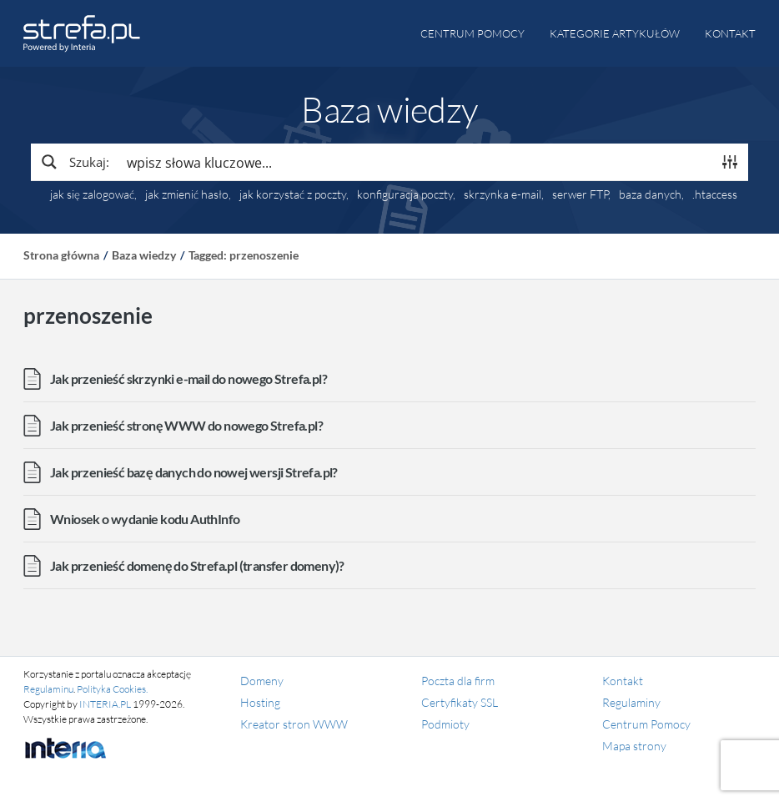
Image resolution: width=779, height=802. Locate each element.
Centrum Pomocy (646, 724)
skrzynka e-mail (502, 194)
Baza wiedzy (144, 255)
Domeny (262, 680)
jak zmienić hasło (187, 194)
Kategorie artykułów (615, 33)
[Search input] (415, 162)
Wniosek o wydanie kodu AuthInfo (144, 519)
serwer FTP (580, 194)
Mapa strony (634, 746)
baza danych (650, 194)
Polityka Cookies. (112, 689)
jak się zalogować (92, 194)
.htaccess (714, 194)
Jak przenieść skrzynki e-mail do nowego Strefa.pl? (188, 378)
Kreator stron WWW (294, 724)
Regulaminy (631, 702)
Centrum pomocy (472, 33)
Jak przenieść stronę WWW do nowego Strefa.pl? (186, 425)
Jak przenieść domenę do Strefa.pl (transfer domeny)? (197, 565)
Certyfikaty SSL (459, 702)
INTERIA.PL (105, 704)
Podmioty (445, 724)
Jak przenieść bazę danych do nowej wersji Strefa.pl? (194, 472)
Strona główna (61, 255)
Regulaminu (48, 689)
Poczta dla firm (458, 680)
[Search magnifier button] (74, 162)
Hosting (260, 702)
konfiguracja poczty (405, 194)
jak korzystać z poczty (292, 194)
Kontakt (730, 33)
